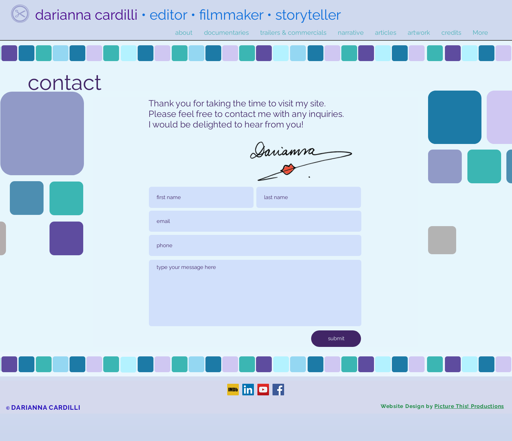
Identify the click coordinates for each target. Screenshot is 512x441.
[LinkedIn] (248, 389)
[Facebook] (278, 389)
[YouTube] (263, 389)
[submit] (336, 338)
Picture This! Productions (469, 406)
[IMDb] (233, 389)
